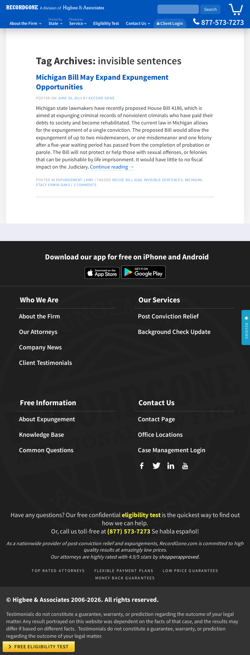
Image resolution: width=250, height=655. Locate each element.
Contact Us (138, 23)
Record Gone (101, 98)
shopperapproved (178, 556)
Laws (88, 179)
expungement (69, 179)
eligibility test (141, 515)
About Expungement (47, 419)
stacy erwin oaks (53, 184)
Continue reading (112, 166)
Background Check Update (174, 332)
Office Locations (160, 434)
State (55, 21)
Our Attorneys (38, 332)
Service (77, 21)
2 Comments (85, 184)
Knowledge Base (41, 434)
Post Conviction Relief (168, 316)
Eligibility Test (106, 23)
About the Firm (25, 23)
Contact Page (156, 419)
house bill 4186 (127, 179)
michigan (193, 179)
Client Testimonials (45, 362)
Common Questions (46, 450)
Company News (40, 347)
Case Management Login (171, 450)
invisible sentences (163, 179)
